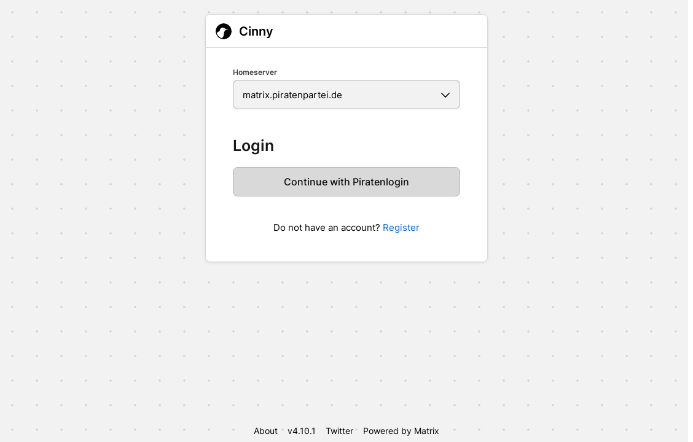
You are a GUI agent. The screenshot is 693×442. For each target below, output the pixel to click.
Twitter (339, 430)
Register (401, 227)
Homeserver (255, 72)
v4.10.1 (302, 430)
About (266, 430)
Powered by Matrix (401, 430)
